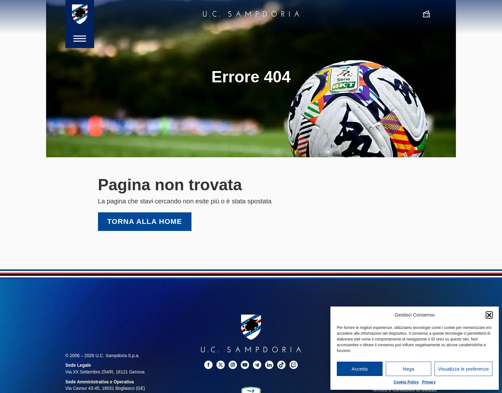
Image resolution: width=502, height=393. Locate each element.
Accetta (360, 369)
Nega (408, 369)
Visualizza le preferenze (463, 369)
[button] (489, 315)
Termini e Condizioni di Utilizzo (404, 390)
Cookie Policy (406, 382)
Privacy (429, 382)
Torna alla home (144, 221)
